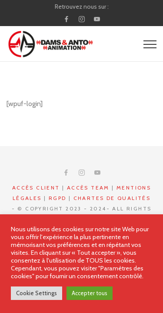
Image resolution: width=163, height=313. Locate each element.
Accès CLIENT (36, 187)
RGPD (58, 198)
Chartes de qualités (112, 198)
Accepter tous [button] (89, 293)
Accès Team (88, 187)
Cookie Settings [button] (36, 293)
